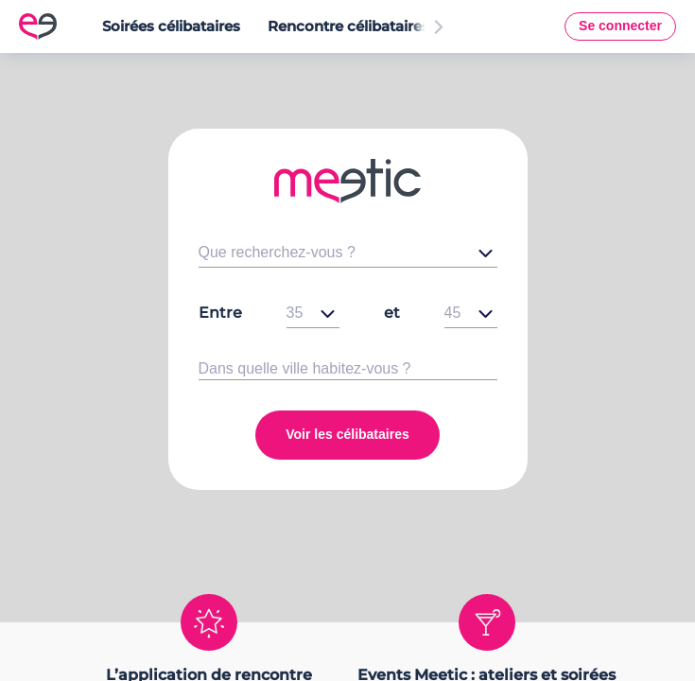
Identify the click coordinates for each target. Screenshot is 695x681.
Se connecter (620, 25)
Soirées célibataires (171, 26)
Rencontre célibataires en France (386, 26)
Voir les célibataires (347, 434)
